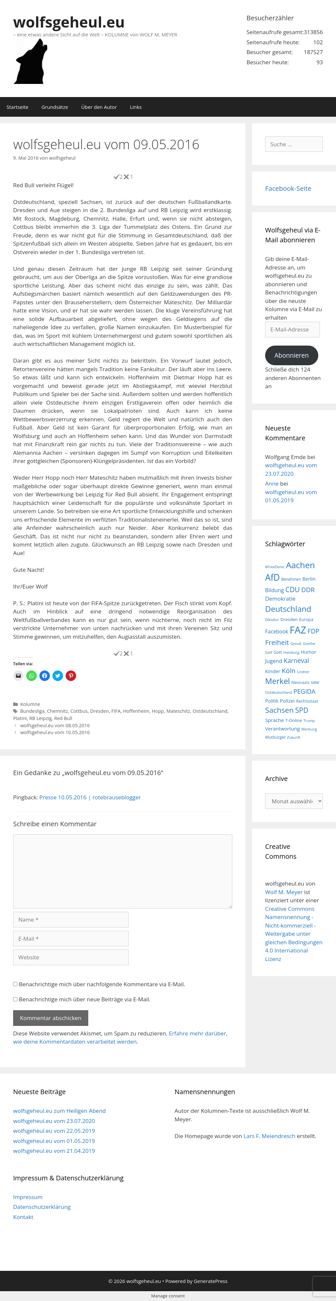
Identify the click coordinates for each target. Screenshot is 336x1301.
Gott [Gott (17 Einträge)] (278, 652)
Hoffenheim (136, 711)
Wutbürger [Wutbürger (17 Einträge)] (275, 737)
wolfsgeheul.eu (69, 22)
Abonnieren (291, 355)
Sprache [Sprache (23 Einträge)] (274, 720)
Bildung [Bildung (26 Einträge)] (274, 590)
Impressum (28, 1197)
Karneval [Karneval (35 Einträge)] (296, 660)
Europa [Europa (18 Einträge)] (306, 619)
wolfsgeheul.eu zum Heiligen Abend (59, 1110)
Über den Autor (98, 107)
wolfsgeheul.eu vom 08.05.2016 (55, 725)
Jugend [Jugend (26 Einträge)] (273, 661)
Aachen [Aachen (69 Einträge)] (300, 564)
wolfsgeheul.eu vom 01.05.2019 (54, 1141)
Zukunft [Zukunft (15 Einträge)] (293, 737)
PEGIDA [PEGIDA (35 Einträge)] (304, 691)
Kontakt (23, 1217)
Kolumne (30, 704)
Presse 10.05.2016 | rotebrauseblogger (90, 797)
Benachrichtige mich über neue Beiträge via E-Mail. (84, 999)
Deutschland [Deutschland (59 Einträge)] (288, 608)
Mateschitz (178, 711)
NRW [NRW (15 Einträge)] (315, 682)
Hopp (158, 711)
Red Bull (63, 718)
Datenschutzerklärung (42, 1207)
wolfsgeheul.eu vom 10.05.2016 (55, 732)
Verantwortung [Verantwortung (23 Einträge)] (282, 728)
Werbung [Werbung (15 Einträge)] (309, 729)
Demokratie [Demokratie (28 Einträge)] (280, 598)
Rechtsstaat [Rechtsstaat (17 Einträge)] (307, 701)
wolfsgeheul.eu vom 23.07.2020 (54, 1121)
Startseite (18, 107)
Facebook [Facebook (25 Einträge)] (276, 631)
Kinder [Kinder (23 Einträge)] (272, 671)
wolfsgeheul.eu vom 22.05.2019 (54, 1130)
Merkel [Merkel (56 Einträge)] (277, 681)
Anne (272, 483)
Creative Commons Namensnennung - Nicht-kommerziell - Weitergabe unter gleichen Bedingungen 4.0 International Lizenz (294, 934)
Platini (20, 718)
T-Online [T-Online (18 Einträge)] (293, 720)
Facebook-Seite (288, 188)
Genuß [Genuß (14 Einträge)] (295, 643)
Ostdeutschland (210, 711)
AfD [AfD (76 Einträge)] (272, 577)
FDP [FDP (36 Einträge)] (314, 631)
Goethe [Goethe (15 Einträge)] (309, 643)
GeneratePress (210, 1281)
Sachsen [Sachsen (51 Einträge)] (279, 710)
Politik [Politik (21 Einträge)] (271, 701)
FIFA (115, 711)
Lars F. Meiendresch (269, 1136)
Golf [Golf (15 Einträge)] (268, 652)
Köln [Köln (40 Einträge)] (289, 670)
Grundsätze (55, 107)
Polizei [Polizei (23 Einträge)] (287, 700)
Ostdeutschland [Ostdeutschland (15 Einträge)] (278, 692)
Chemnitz (57, 711)
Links (136, 107)
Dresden (99, 711)
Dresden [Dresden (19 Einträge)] (289, 619)
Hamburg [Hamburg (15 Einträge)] (292, 652)
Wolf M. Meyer (284, 892)
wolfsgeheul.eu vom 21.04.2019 (54, 1150)
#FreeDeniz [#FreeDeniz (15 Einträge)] (274, 566)
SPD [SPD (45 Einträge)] (301, 710)
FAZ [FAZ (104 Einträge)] (298, 629)
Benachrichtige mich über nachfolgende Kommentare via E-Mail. (102, 984)
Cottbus (79, 711)
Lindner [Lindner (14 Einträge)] (303, 672)
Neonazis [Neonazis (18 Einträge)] (300, 682)
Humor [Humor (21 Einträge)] (308, 652)
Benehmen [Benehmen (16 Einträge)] (291, 579)
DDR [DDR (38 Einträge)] (308, 589)
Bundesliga (32, 711)
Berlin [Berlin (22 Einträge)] (309, 578)
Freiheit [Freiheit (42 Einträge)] (277, 642)
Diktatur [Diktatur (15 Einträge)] (272, 619)
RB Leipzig (40, 718)
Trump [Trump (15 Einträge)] (309, 720)
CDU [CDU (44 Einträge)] (292, 589)
